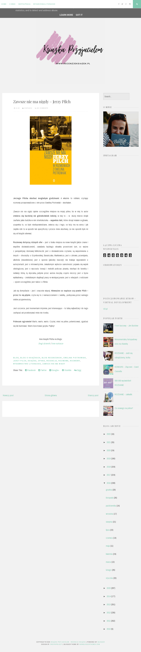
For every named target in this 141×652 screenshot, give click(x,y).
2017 (109, 474)
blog (16, 358)
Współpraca (24, 4)
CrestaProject (56, 644)
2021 (109, 442)
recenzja (51, 361)
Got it (79, 15)
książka (32, 361)
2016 (109, 482)
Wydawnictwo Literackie (27, 364)
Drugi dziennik (44, 343)
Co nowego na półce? (124, 408)
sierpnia (109, 521)
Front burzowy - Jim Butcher (126, 325)
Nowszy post (8, 395)
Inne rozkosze (57, 343)
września (109, 513)
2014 (109, 596)
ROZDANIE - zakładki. (123, 394)
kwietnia (109, 553)
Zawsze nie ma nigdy (53, 364)
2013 (109, 604)
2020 (109, 450)
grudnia (109, 489)
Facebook (30, 370)
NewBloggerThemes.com (89, 644)
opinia (41, 361)
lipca (108, 529)
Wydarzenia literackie (44, 4)
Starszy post (93, 395)
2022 (109, 433)
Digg (77, 370)
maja (108, 545)
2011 (108, 620)
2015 (109, 588)
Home (3, 4)
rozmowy (75, 361)
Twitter (42, 370)
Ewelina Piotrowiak (74, 358)
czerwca (109, 537)
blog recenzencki (52, 358)
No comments (42, 108)
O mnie (12, 4)
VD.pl (105, 308)
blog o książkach (30, 358)
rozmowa (63, 361)
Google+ (54, 370)
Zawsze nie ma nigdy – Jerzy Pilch (41, 101)
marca (108, 561)
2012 (109, 612)
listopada (109, 497)
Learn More (66, 15)
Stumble (66, 370)
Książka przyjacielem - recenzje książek (68, 642)
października (111, 505)
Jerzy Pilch (19, 361)
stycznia (109, 578)
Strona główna (51, 395)
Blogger (101, 642)
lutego (108, 569)
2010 (109, 628)
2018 (109, 466)
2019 (109, 458)
